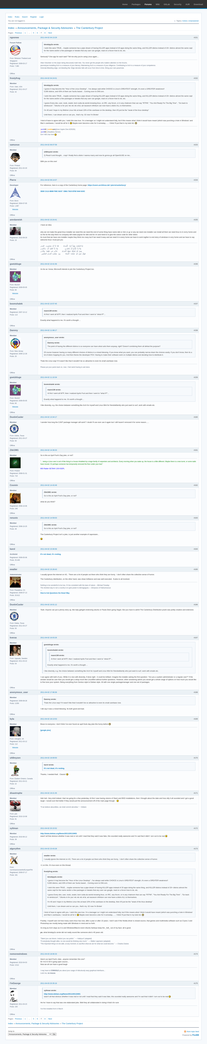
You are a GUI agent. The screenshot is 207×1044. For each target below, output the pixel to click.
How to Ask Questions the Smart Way (55, 593)
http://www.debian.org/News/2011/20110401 (58, 833)
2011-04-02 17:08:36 (48, 692)
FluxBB (195, 1035)
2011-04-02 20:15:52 (48, 828)
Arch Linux (15, 4)
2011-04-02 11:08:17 (48, 330)
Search (25, 17)
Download (198, 4)
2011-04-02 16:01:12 (48, 605)
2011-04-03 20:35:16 (48, 983)
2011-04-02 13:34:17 (48, 417)
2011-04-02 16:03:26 (48, 638)
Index (10, 17)
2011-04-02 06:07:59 (48, 145)
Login (41, 17)
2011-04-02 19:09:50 (48, 758)
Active (184, 21)
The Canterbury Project (89, 27)
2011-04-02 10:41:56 (48, 264)
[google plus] (45, 730)
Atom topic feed (193, 1031)
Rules (17, 17)
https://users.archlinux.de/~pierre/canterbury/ (107, 185)
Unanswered (194, 21)
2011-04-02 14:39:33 (48, 450)
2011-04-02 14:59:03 (48, 518)
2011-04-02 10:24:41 (48, 220)
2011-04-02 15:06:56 (48, 549)
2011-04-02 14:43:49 (48, 485)
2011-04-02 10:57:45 (48, 304)
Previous (18, 33)
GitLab (167, 4)
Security (177, 4)
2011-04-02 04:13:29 (48, 37)
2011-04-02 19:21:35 (48, 793)
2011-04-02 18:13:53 (48, 719)
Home (125, 4)
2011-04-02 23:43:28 (48, 849)
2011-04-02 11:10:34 (48, 377)
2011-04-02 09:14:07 (48, 180)
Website (15, 209)
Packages (136, 4)
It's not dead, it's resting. (50, 554)
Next (50, 33)
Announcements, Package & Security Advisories (45, 27)
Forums (148, 4)
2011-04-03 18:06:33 (48, 954)
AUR (188, 4)
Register (33, 17)
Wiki (158, 4)
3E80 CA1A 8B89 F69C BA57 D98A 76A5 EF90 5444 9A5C (62, 191)
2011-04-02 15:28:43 (48, 569)
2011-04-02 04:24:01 (48, 78)
